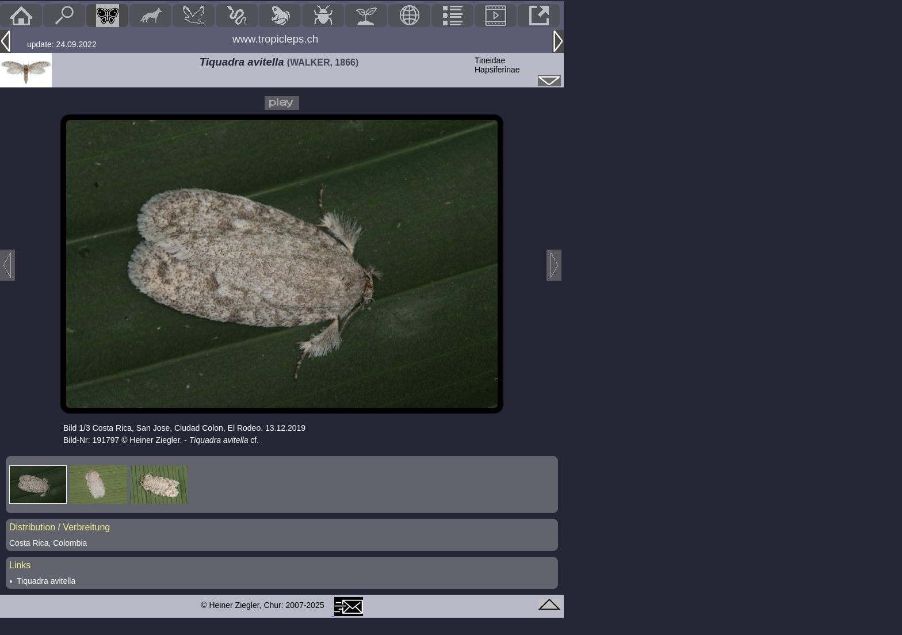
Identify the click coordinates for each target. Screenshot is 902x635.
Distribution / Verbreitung (59, 527)
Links (19, 565)
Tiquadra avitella (46, 581)
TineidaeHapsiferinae (497, 65)
